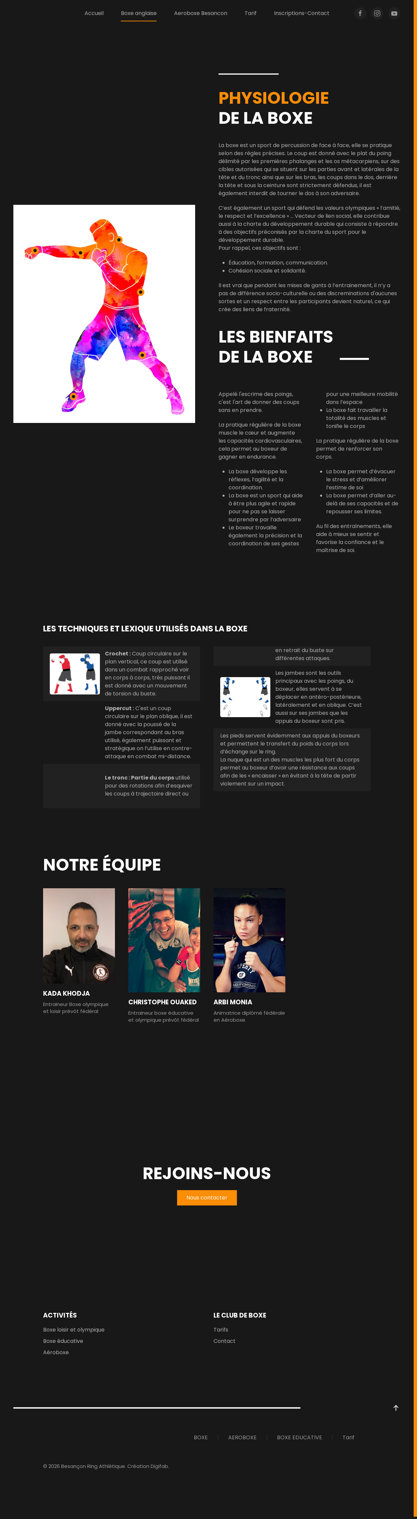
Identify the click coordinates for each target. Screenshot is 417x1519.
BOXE (201, 1440)
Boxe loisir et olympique (74, 1332)
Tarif (251, 13)
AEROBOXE (242, 1440)
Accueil (94, 13)
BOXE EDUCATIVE (299, 1440)
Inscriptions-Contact (301, 13)
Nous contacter (207, 1200)
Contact (225, 1343)
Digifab (159, 1468)
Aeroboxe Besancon (200, 13)
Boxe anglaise (139, 13)
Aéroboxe (56, 1355)
